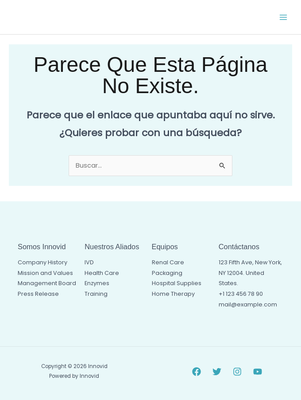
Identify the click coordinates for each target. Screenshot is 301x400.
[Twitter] (216, 371)
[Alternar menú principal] (283, 17)
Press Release (38, 294)
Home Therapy (173, 294)
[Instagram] (237, 371)
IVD (89, 262)
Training (96, 294)
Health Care (102, 273)
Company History (42, 262)
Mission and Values (45, 273)
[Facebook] (196, 371)
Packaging (167, 273)
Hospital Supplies (176, 283)
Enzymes (97, 283)
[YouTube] (257, 371)
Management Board (47, 283)
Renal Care (168, 262)
